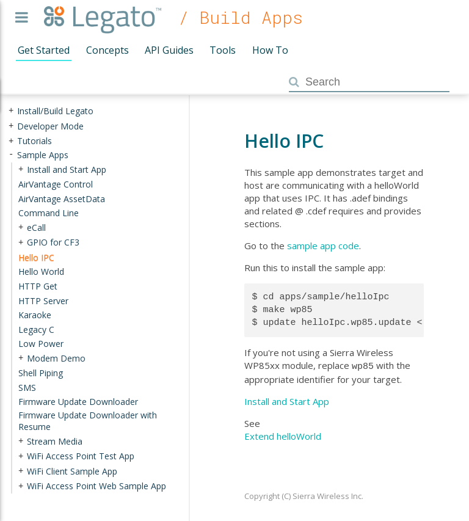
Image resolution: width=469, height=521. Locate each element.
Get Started (44, 50)
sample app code (323, 245)
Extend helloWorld (282, 435)
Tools (222, 50)
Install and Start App (286, 400)
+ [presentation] (11, 111)
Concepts (107, 50)
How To (270, 50)
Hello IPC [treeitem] (36, 257)
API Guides (169, 50)
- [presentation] (11, 155)
